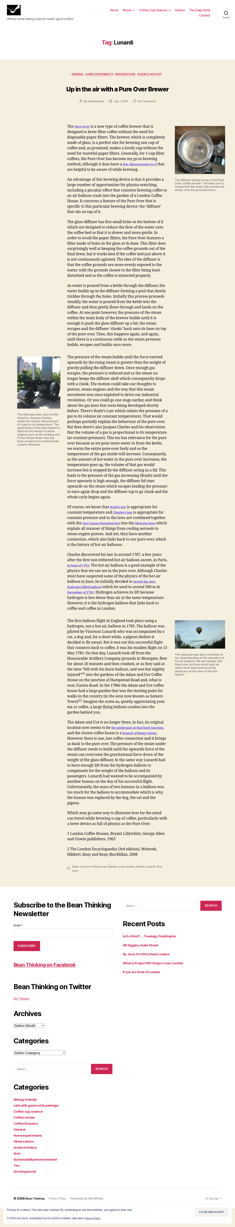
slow (18, 1172)
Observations (127, 80)
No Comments (147, 120)
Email (18, 944)
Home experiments (98, 80)
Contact (204, 18)
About (127, 13)
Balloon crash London (123, 885)
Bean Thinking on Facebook (57, 983)
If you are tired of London (144, 990)
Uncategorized (26, 1190)
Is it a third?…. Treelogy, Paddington (154, 955)
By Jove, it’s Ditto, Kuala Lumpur (150, 973)
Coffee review (26, 1136)
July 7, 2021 (121, 120)
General (74, 80)
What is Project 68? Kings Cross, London (158, 981)
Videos (180, 13)
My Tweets (23, 1017)
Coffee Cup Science (153, 13)
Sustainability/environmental (38, 1178)
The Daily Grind (199, 13)
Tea (17, 1184)
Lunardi (153, 885)
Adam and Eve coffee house (90, 885)
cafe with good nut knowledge (40, 1124)
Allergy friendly (27, 1118)
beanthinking (95, 120)
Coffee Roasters (28, 1142)
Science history (154, 80)
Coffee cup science (30, 1130)
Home (114, 13)
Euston (142, 885)
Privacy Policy (93, 1218)
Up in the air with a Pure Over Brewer (117, 100)
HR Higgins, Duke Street (143, 964)
